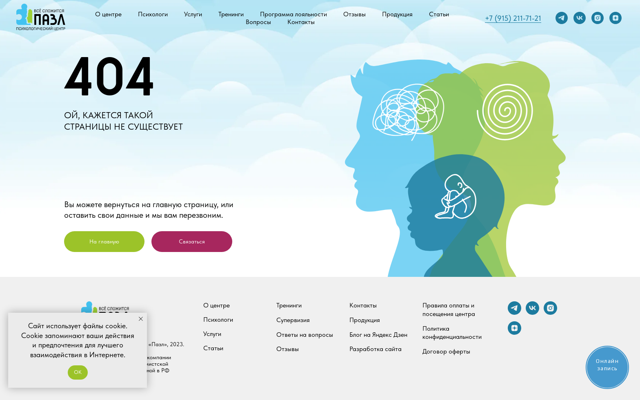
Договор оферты (446, 351)
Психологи (153, 14)
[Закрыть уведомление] (141, 319)
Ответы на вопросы (304, 334)
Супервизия (293, 320)
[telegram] (562, 18)
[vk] (579, 18)
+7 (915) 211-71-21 (513, 18)
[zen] (615, 18)
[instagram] (597, 18)
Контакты (301, 22)
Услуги (193, 14)
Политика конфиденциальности (452, 333)
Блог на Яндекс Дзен (378, 334)
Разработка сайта (375, 349)
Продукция (397, 14)
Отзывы (354, 14)
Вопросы (258, 22)
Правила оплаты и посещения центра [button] (448, 309)
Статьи (439, 14)
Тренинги (231, 14)
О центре (108, 14)
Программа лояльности (293, 14)
